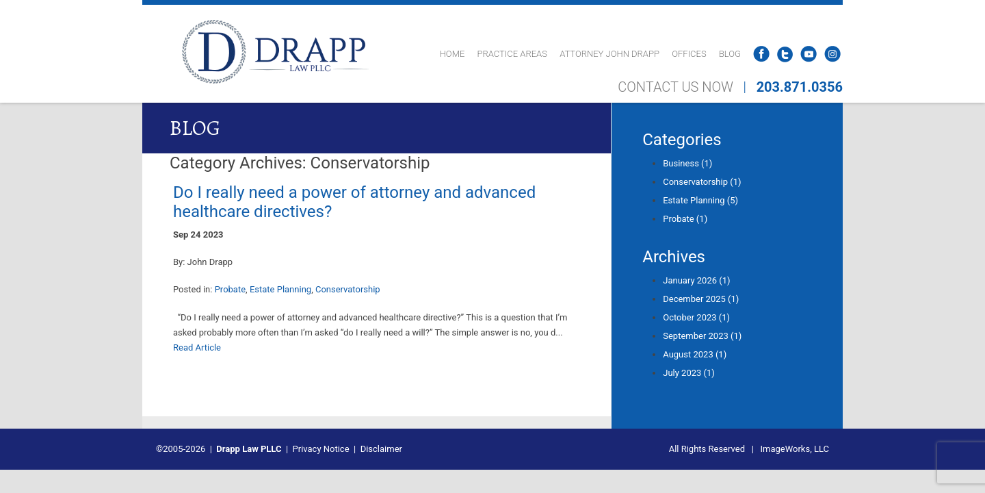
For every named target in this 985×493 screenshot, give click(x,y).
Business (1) (687, 163)
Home (452, 54)
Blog (730, 54)
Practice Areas (512, 54)
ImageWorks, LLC (795, 449)
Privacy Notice (321, 449)
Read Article (197, 347)
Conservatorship (347, 289)
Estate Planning (280, 289)
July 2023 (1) (689, 373)
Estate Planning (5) (700, 200)
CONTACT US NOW (675, 87)
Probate (230, 289)
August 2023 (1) (694, 354)
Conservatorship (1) (702, 182)
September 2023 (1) (702, 336)
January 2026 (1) (696, 280)
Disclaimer (381, 449)
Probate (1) (685, 219)
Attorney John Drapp (609, 54)
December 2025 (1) (701, 299)
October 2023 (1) (696, 317)
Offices (689, 54)
